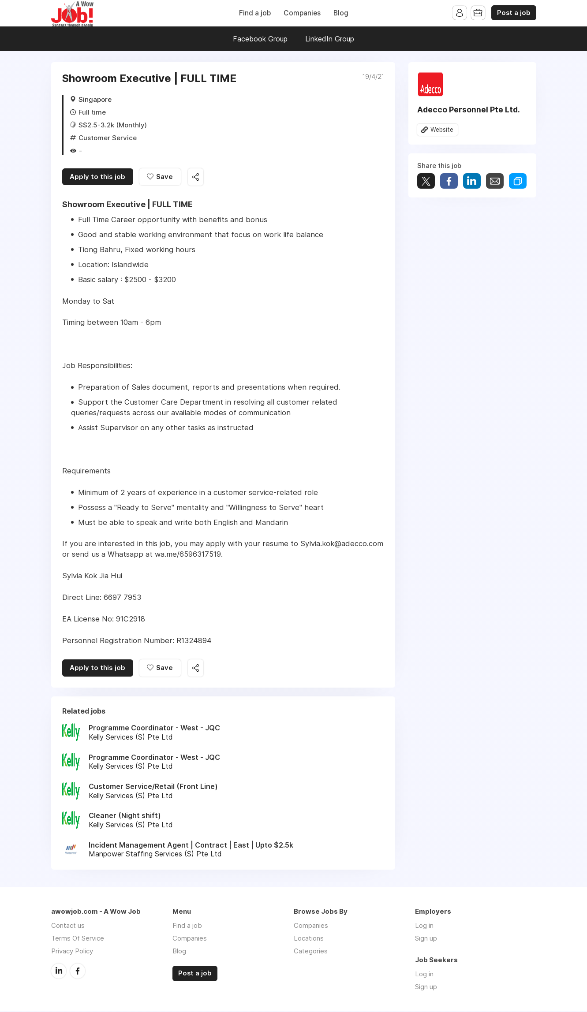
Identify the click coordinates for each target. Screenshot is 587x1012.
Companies (302, 13)
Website (442, 129)
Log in (424, 927)
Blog (340, 13)
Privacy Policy (72, 952)
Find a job (255, 13)
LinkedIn (58, 971)
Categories (311, 952)
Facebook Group (260, 38)
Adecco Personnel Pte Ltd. (468, 109)
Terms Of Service (77, 939)
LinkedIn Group (329, 38)
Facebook (77, 971)
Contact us (68, 927)
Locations (309, 939)
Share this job (197, 177)
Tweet (426, 181)
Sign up (426, 939)
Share (449, 181)
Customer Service (108, 138)
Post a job (514, 13)
